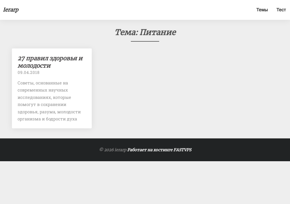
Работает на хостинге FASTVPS (159, 149)
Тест (281, 9)
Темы (262, 9)
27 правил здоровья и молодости (50, 62)
